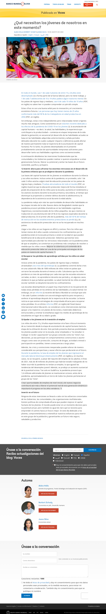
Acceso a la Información (24, 606)
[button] (97, 5)
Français (36, 35)
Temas (69, 4)
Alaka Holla (18, 32)
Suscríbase (92, 450)
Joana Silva (41, 32)
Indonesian (59, 461)
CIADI (46, 612)
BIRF (30, 612)
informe (38, 292)
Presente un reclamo (94, 606)
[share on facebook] (3, 299)
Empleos (35, 606)
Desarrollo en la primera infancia (32, 438)
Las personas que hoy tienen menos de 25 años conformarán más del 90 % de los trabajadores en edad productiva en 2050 (51, 114)
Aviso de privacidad (41, 582)
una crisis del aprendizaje (43, 265)
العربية (42, 35)
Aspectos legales (11, 606)
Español (25, 35)
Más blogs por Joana (47, 527)
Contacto (77, 4)
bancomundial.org (91, 1)
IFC (38, 612)
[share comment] (3, 317)
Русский (67, 458)
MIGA (41, 612)
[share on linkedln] (3, 308)
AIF (34, 612)
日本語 (82, 458)
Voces (61, 13)
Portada (47, 4)
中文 (47, 35)
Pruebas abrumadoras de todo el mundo (59, 184)
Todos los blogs (58, 4)
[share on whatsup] (3, 312)
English (31, 35)
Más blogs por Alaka (47, 494)
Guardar (27, 595)
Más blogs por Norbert (48, 510)
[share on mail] (3, 295)
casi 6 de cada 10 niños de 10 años (68, 101)
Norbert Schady (30, 32)
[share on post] (3, 303)
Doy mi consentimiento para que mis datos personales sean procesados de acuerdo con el (76, 467)
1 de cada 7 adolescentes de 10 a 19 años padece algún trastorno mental (52, 98)
